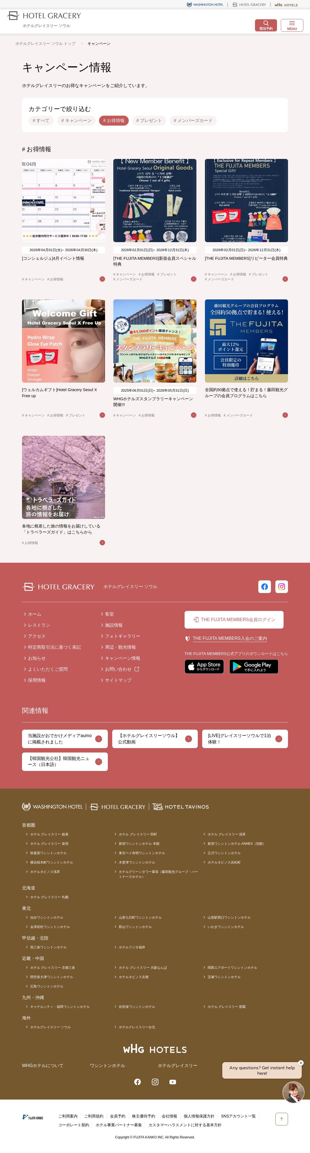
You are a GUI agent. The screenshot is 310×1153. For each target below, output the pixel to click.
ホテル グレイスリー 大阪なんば (143, 968)
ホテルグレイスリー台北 (137, 1027)
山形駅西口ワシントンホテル (229, 917)
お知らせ (37, 658)
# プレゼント (149, 120)
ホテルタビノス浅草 (45, 872)
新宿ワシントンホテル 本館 (139, 844)
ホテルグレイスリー (177, 1065)
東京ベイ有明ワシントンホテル (142, 853)
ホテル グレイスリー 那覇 (227, 1007)
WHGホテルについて (43, 1065)
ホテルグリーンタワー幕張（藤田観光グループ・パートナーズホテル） (158, 874)
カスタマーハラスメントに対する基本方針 (185, 1125)
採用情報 (37, 680)
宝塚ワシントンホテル (224, 977)
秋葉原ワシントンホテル (48, 853)
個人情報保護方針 (199, 1116)
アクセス (37, 636)
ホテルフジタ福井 (132, 947)
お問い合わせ (118, 669)
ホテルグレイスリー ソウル (50, 1027)
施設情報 (114, 625)
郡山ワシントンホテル (135, 927)
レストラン (39, 625)
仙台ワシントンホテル (46, 917)
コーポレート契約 (73, 1125)
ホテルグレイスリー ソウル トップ (45, 43)
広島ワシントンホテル (46, 986)
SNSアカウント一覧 (238, 1116)
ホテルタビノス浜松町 (224, 862)
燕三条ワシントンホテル (48, 947)
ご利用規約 (93, 1116)
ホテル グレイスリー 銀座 (49, 834)
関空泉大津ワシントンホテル (51, 977)
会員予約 (117, 1116)
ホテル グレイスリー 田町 (138, 834)
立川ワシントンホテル (224, 853)
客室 (109, 614)
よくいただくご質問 (48, 669)
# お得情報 (113, 120)
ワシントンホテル (107, 1065)
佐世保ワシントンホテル (137, 1007)
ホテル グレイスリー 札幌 (49, 897)
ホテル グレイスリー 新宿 (49, 844)
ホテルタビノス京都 (134, 977)
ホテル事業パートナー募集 (119, 1125)
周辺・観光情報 (120, 647)
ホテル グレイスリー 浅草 (227, 834)
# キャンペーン (76, 120)
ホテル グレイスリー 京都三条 (52, 968)
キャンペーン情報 (122, 658)
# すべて (41, 120)
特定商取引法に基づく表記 (54, 647)
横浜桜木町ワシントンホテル (51, 862)
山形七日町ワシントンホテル (140, 917)
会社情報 (169, 1116)
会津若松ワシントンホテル (50, 927)
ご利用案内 (68, 1116)
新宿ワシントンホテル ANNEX (237, 843)
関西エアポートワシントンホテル (232, 968)
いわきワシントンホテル (226, 927)
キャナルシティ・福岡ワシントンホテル (60, 1007)
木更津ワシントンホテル (137, 862)
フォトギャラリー (122, 636)
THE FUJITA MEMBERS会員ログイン (238, 619)
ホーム (34, 614)
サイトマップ (118, 680)
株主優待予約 (143, 1116)
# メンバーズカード (193, 120)
